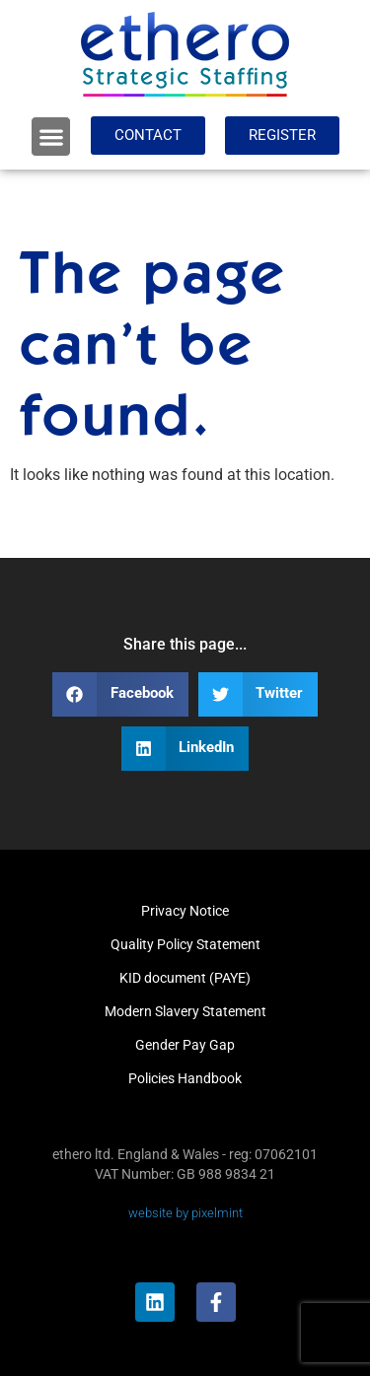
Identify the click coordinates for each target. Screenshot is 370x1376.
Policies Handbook (185, 1078)
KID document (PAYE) (185, 978)
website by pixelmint (185, 1212)
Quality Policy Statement (185, 944)
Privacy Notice (185, 911)
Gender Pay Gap (185, 1045)
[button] (51, 136)
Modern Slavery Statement (185, 1011)
